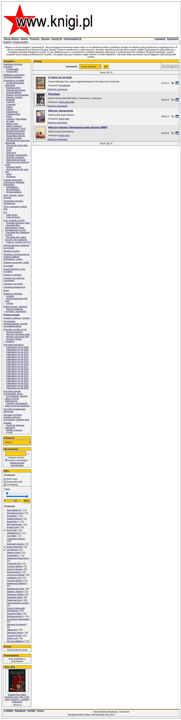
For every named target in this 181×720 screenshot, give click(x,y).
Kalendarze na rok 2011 (17, 354)
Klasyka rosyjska (11, 251)
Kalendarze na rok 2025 (17, 385)
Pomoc (40, 710)
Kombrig (10, 296)
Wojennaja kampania (16, 160)
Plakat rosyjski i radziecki (15, 306)
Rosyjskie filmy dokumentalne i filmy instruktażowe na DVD (15, 227)
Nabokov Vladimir (15, 591)
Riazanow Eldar (14, 613)
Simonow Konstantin (16, 624)
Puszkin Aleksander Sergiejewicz (16, 609)
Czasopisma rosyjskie (14, 80)
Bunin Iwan (12, 530)
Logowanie (159, 39)
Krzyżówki (8, 266)
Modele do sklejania (13, 294)
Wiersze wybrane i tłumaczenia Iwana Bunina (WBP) (77, 127)
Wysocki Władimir (15, 641)
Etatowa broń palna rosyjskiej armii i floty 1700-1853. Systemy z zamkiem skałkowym (17, 698)
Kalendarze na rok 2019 (17, 371)
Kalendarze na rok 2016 (17, 364)
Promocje (34, 39)
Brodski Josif (13, 527)
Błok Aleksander (14, 524)
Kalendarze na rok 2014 (17, 359)
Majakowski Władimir (16, 583)
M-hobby (10, 121)
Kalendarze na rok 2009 (17, 349)
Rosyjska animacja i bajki (18, 223)
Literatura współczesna (14, 287)
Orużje (9, 148)
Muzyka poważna (14, 332)
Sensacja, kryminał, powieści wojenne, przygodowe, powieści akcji (16, 417)
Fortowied (10, 104)
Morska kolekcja (13, 192)
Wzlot (9, 174)
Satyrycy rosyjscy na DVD (18, 242)
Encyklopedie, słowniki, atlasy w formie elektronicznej (16, 398)
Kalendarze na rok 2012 (17, 357)
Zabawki (8, 423)
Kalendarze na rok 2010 (17, 352)
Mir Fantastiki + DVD (16, 128)
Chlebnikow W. (14, 533)
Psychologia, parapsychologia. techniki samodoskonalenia (15, 323)
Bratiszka (10, 100)
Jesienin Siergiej (14, 569)
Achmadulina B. (14, 510)
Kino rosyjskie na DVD (14, 220)
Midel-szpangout (14, 126)
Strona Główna (11, 39)
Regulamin (20, 710)
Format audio (12, 69)
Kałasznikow (12, 112)
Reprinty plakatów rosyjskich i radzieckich (15, 310)
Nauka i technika (14, 138)
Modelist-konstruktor (15, 131)
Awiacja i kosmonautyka (17, 95)
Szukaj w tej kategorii (18, 460)
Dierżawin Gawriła (15, 544)
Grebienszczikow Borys (18, 558)
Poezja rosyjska (20, 42)
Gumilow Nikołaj (14, 566)
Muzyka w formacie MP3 (17, 337)
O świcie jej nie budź (60, 77)
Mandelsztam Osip (15, 589)
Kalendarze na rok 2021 (17, 376)
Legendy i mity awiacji (16, 119)
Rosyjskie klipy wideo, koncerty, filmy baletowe (16, 238)
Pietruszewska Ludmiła (17, 603)
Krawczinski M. (14, 572)
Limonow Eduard (14, 580)
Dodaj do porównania (57, 89)
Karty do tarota (13, 217)
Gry (5, 212)
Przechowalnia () (73, 39)
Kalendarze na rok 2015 (17, 361)
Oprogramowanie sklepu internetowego (86, 714)
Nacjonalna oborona (15, 136)
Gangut (9, 109)
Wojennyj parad (13, 167)
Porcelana (54, 94)
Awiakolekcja (12, 187)
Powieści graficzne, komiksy (17, 318)
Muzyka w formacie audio (18, 334)
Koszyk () (57, 39)
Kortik (9, 116)
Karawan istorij (13, 114)
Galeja (9, 107)
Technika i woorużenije (16, 155)
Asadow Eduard (14, 519)
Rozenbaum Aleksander (18, 619)
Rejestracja (172, 39)
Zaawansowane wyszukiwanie (17, 464)
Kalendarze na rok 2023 (17, 381)
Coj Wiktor (11, 536)
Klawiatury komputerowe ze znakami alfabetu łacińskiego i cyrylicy (16, 256)
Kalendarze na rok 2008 (17, 347)
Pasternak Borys (14, 600)
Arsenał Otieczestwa (15, 90)
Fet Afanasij (12, 549)
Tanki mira (11, 152)
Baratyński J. (13, 521)
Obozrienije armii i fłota (17, 145)
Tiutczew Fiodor (14, 635)
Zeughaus (11, 176)
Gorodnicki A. (13, 555)
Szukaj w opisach (16, 457)
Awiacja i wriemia (14, 97)
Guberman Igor (14, 563)
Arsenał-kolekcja (14, 92)
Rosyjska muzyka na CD (15, 329)
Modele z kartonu (14, 430)
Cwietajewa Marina (15, 539)
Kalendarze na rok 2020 (17, 373)
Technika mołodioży (15, 157)
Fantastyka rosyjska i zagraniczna (13, 202)
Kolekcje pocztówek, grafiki (16, 262)
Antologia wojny (13, 88)
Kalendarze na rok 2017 (17, 366)
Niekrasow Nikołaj (15, 594)
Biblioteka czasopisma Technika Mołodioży (14, 76)
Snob (8, 150)
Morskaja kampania (15, 133)
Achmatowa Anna (15, 513)
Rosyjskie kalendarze (14, 345)
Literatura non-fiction (13, 284)
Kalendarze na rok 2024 (17, 383)
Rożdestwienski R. (15, 616)
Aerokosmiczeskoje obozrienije (14, 84)
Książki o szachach (13, 275)
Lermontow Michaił (15, 575)
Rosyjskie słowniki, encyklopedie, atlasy (13, 392)
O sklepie (8, 710)
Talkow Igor (12, 630)
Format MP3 (12, 71)
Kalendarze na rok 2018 (17, 369)
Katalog (24, 39)
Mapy (6, 290)
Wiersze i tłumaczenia (60, 110)
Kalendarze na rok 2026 (17, 388)
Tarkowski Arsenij (15, 632)
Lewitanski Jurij (14, 578)
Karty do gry (12, 215)
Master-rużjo (12, 124)
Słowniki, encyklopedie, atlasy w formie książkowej (17, 404)
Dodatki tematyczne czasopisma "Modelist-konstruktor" (14, 182)
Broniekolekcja (13, 189)
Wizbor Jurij (12, 638)
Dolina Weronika (14, 547)
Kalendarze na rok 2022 (17, 378)
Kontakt (31, 710)
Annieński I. (12, 516)
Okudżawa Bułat (14, 597)
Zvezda (9, 303)
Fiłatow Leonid (13, 552)
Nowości (45, 39)
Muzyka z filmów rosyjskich (13, 340)
